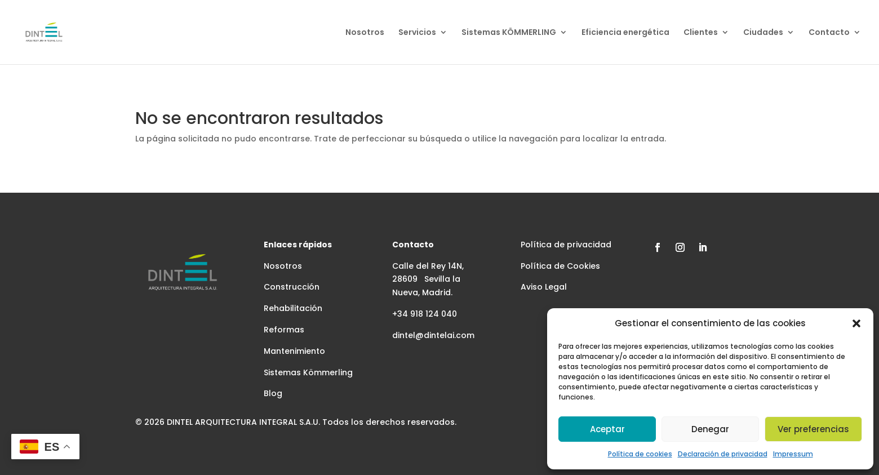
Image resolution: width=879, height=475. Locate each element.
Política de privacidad (566, 244)
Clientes (700, 33)
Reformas (284, 329)
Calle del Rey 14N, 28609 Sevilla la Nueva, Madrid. (428, 279)
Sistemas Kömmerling (308, 372)
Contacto (829, 33)
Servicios (417, 33)
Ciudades (763, 33)
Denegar (710, 429)
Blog (273, 393)
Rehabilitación (293, 308)
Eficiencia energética (625, 33)
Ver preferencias (813, 429)
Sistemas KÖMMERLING (508, 33)
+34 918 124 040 (424, 313)
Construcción (291, 286)
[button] (856, 323)
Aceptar (607, 429)
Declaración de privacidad (722, 454)
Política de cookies (640, 454)
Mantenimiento (294, 351)
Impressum (793, 454)
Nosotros (364, 33)
